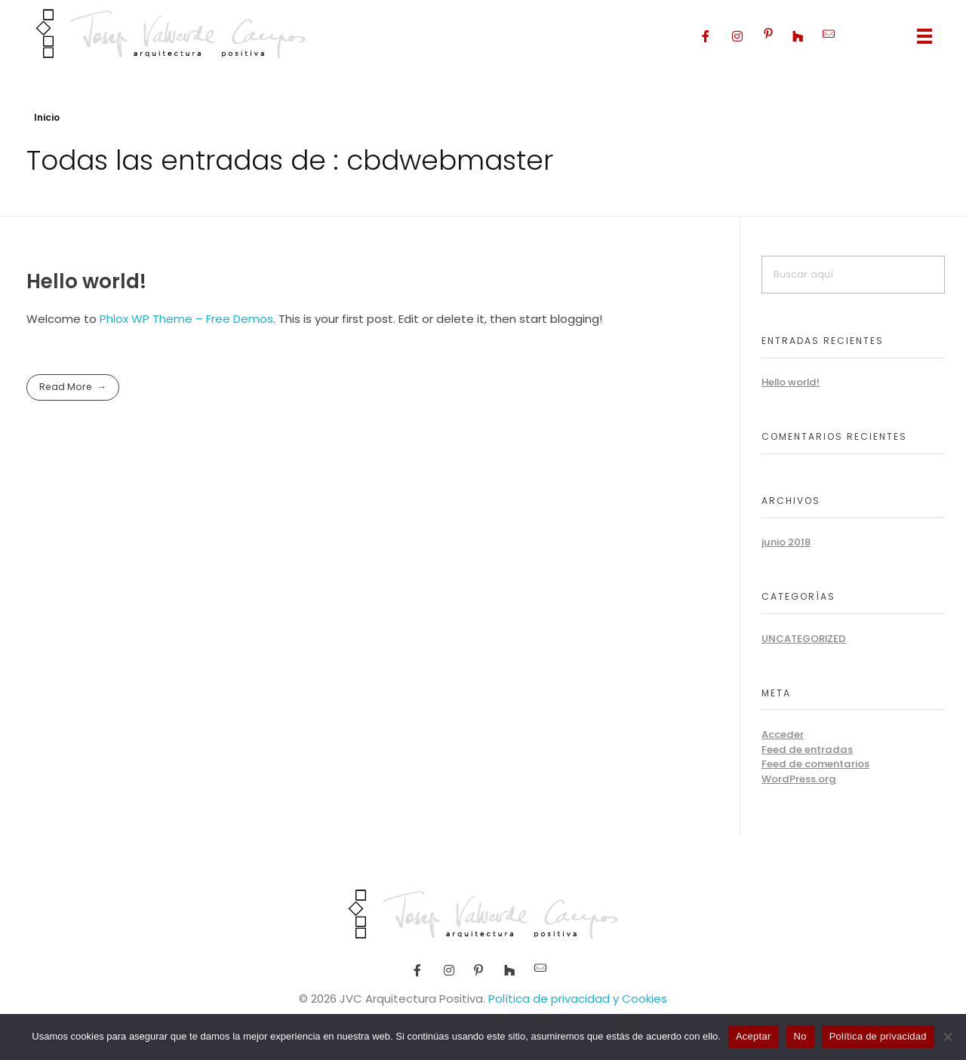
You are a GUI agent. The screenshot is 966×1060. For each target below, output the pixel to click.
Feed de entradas (807, 749)
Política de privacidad (878, 1036)
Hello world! (86, 281)
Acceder (782, 734)
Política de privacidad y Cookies (577, 998)
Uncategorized (803, 638)
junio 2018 (786, 542)
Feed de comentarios (815, 764)
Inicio (47, 117)
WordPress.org (798, 779)
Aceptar (753, 1036)
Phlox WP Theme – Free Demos (186, 319)
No (800, 1036)
